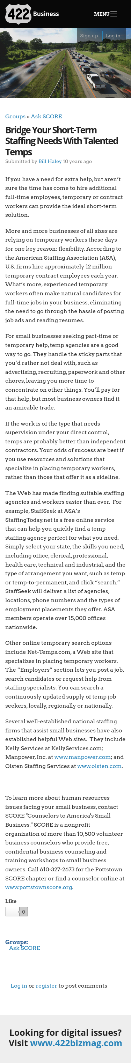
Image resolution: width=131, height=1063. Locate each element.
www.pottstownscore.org (38, 887)
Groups (15, 116)
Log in (113, 35)
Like (10, 901)
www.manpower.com (82, 757)
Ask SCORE (46, 116)
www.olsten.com (99, 766)
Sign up (89, 35)
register (46, 985)
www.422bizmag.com (76, 1043)
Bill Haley (50, 161)
